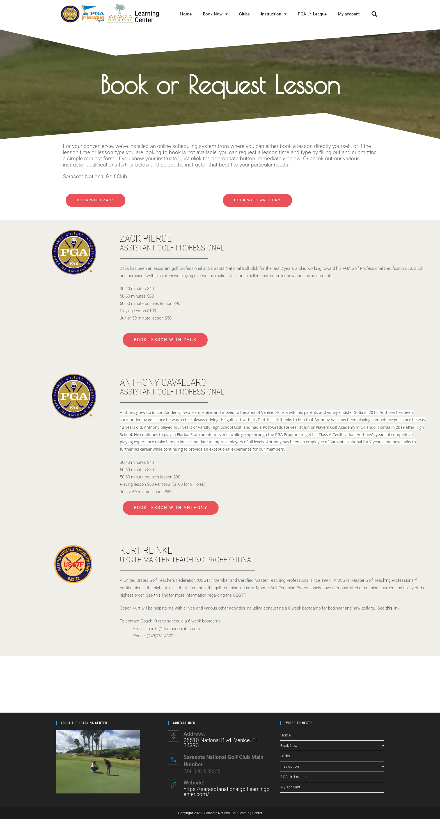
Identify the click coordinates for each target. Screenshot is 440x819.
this (389, 608)
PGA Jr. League (312, 14)
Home (186, 14)
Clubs (244, 14)
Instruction (274, 14)
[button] (374, 14)
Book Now (215, 14)
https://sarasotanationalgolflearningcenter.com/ (226, 791)
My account (349, 14)
